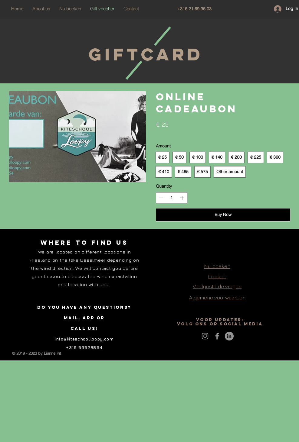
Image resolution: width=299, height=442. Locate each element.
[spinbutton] (171, 198)
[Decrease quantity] (161, 197)
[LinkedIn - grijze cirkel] (229, 336)
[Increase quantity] (182, 197)
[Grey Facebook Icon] (217, 336)
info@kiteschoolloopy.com (84, 338)
